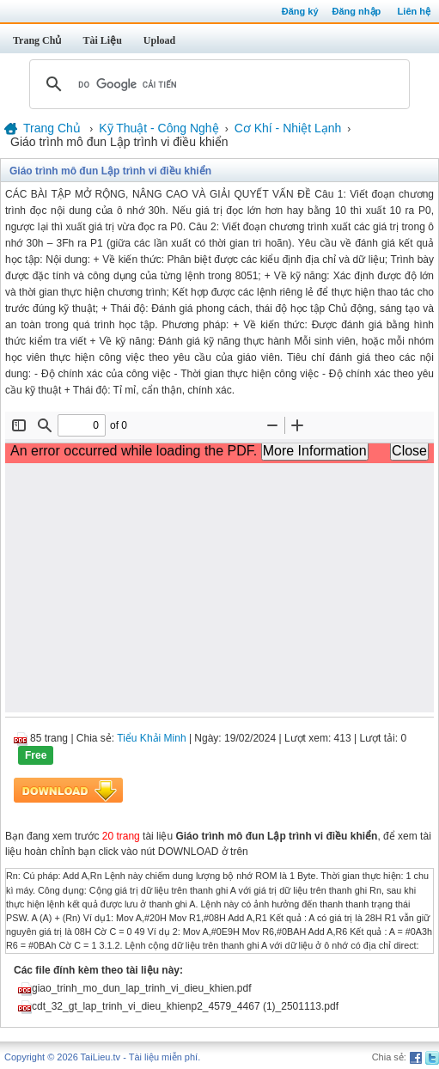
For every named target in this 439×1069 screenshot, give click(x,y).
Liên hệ (414, 11)
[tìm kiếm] (217, 84)
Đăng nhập (356, 11)
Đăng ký (300, 11)
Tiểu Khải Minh (151, 738)
